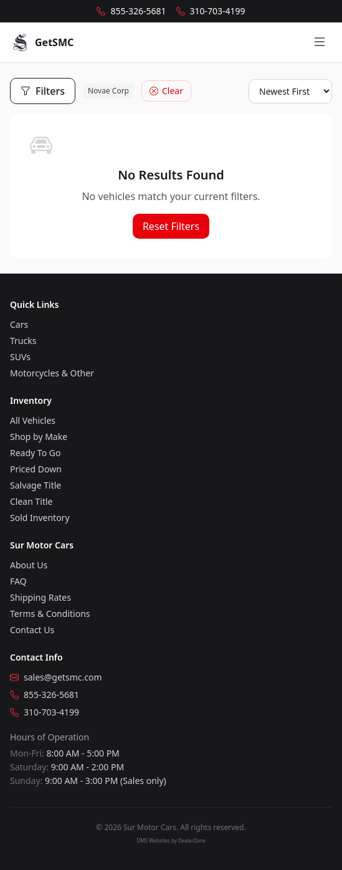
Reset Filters (171, 226)
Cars (19, 324)
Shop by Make (38, 436)
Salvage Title (35, 485)
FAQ (18, 581)
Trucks (23, 341)
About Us (28, 565)
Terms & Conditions (50, 613)
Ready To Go (35, 453)
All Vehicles (32, 420)
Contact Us (32, 630)
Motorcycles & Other (52, 373)
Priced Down (36, 469)
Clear (166, 91)
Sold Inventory (40, 517)
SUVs (20, 357)
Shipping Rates (40, 597)
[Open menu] (319, 42)
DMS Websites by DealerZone (171, 840)
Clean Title (31, 501)
